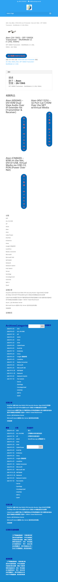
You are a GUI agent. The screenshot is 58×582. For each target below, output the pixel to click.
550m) (13, 62)
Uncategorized (10, 277)
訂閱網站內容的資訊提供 (35, 433)
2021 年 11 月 (11, 373)
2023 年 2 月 (10, 368)
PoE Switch (9, 268)
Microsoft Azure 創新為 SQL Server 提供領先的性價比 (21, 305)
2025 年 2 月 (10, 343)
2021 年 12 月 (11, 370)
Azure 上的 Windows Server (14, 302)
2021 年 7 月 (10, 379)
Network (8, 263)
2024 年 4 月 (10, 359)
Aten (17, 62)
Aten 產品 (11, 23)
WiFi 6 (7, 282)
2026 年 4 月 (10, 329)
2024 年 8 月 (10, 348)
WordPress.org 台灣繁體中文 (36, 439)
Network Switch (10, 265)
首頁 (7, 23)
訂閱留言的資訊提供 (33, 436)
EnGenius (9, 240)
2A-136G (8, 62)
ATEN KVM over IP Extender (22, 23)
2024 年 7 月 (10, 351)
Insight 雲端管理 (10, 246)
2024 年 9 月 (10, 345)
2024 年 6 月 (10, 354)
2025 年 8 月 (10, 331)
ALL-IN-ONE (9, 221)
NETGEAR (9, 260)
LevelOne (8, 249)
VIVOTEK (8, 279)
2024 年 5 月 (10, 356)
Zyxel (7, 285)
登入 (29, 430)
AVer (7, 232)
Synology (8, 274)
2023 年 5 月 (10, 365)
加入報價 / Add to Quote (16, 56)
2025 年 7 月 (10, 334)
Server (8, 271)
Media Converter (11, 252)
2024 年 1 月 (10, 362)
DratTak (8, 238)
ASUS (7, 226)
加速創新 (8, 308)
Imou (7, 243)
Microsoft (9, 254)
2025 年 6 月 (10, 337)
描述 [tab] (9, 72)
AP (6, 224)
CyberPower (9, 235)
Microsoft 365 (10, 257)
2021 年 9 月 (10, 376)
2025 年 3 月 (10, 340)
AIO (7, 218)
